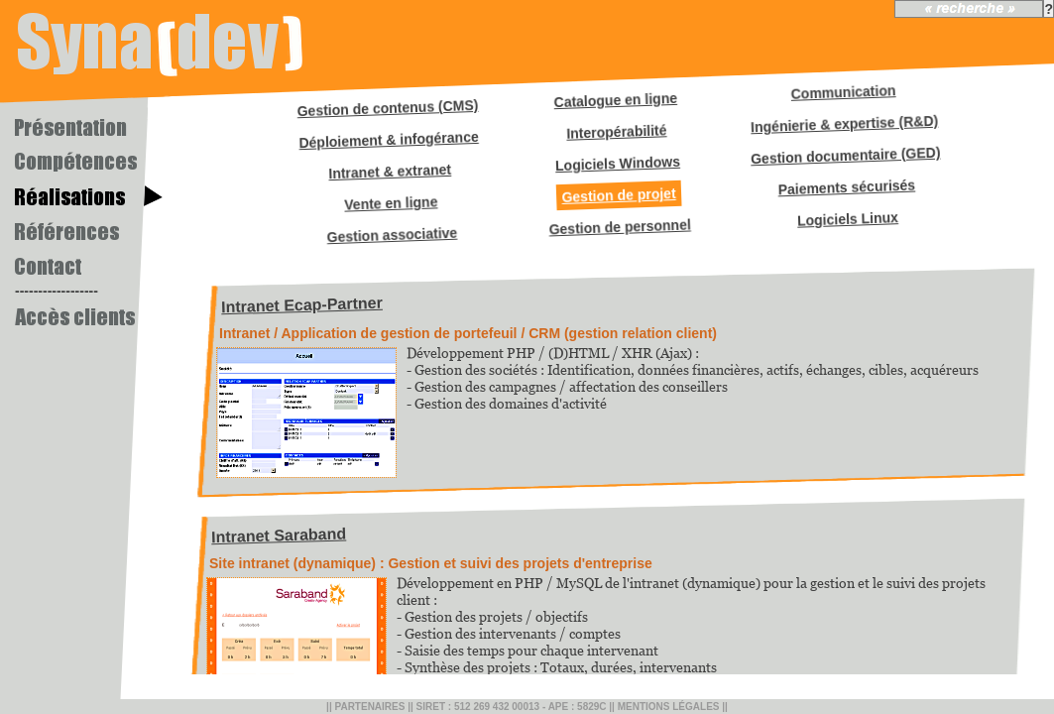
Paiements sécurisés (846, 188)
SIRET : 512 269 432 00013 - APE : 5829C (511, 706)
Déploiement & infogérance (388, 140)
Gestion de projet (618, 195)
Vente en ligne (391, 202)
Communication (842, 92)
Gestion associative (391, 235)
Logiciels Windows (617, 164)
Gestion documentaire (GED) (846, 156)
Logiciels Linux (847, 219)
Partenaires (369, 706)
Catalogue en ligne (615, 100)
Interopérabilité (616, 132)
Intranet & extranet (389, 171)
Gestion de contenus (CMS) (387, 108)
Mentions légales (669, 706)
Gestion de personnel (619, 226)
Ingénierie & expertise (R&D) (845, 124)
